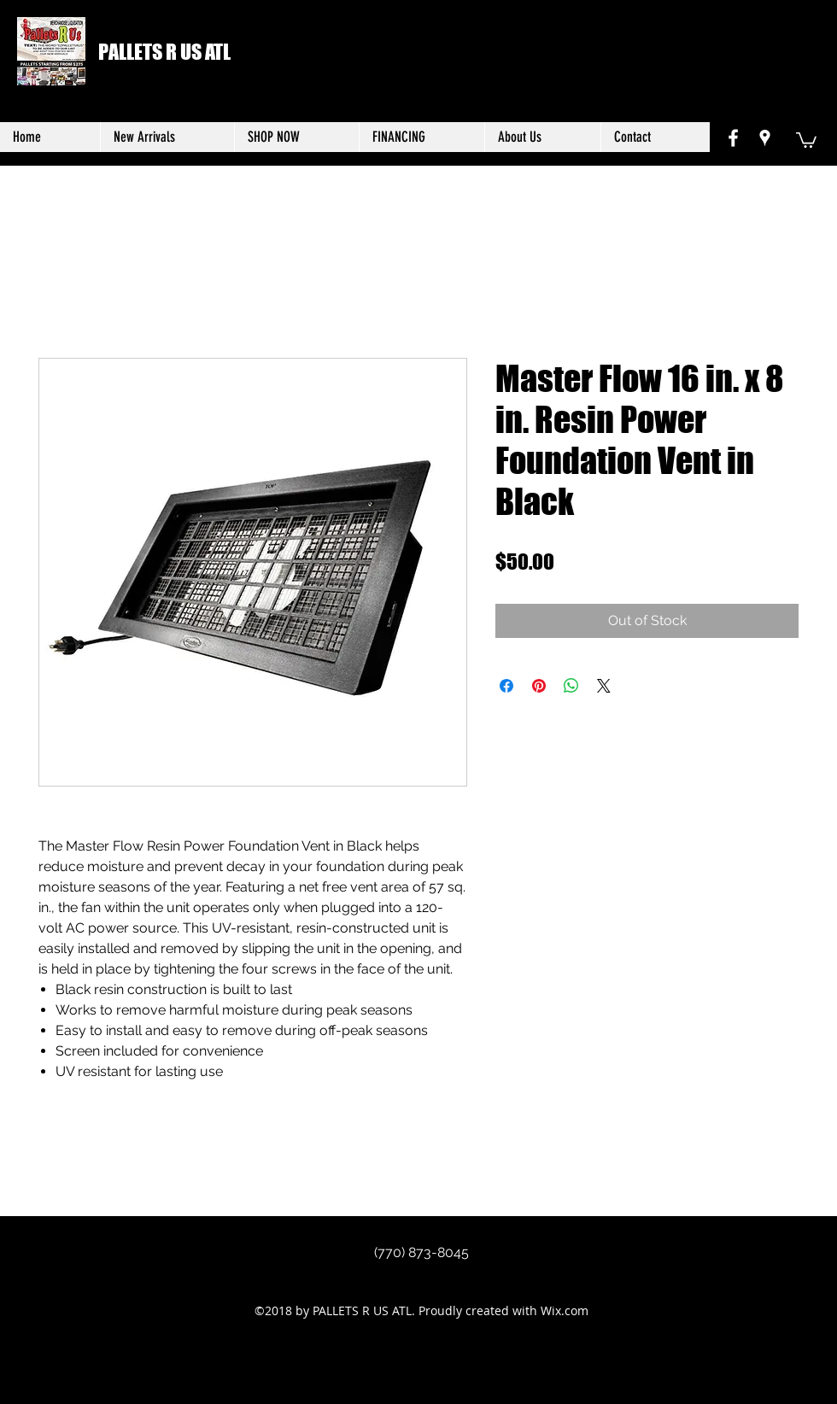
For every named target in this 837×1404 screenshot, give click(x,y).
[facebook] (733, 137)
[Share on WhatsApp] (571, 686)
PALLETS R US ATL (164, 51)
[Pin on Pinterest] (539, 686)
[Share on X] (604, 686)
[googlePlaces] (764, 137)
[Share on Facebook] (506, 686)
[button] (806, 139)
